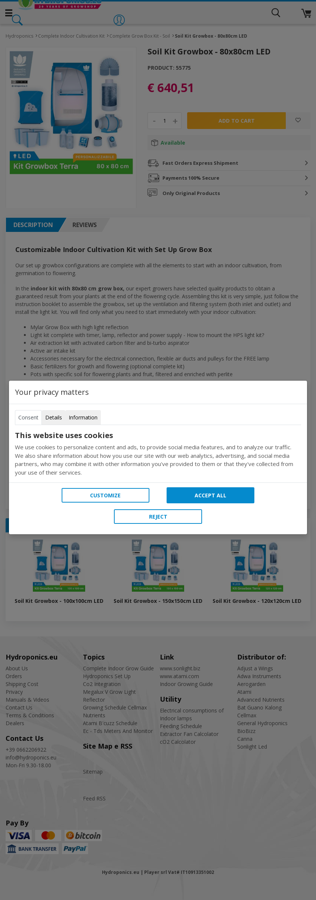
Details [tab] (53, 417)
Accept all (210, 495)
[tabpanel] (158, 453)
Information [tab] (83, 417)
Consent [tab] (28, 417)
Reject (158, 516)
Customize (105, 495)
